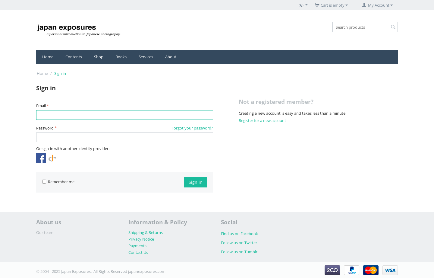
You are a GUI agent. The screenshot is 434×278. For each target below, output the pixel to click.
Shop (98, 56)
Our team (44, 232)
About (170, 56)
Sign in (196, 182)
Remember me (58, 181)
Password (45, 128)
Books (121, 56)
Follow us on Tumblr (239, 251)
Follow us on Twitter (239, 242)
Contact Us (138, 252)
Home (47, 56)
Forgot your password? (192, 128)
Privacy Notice (141, 239)
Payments (137, 245)
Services (146, 56)
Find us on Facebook (239, 233)
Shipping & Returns (145, 232)
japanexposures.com (146, 271)
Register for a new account (262, 120)
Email (41, 105)
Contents (73, 56)
